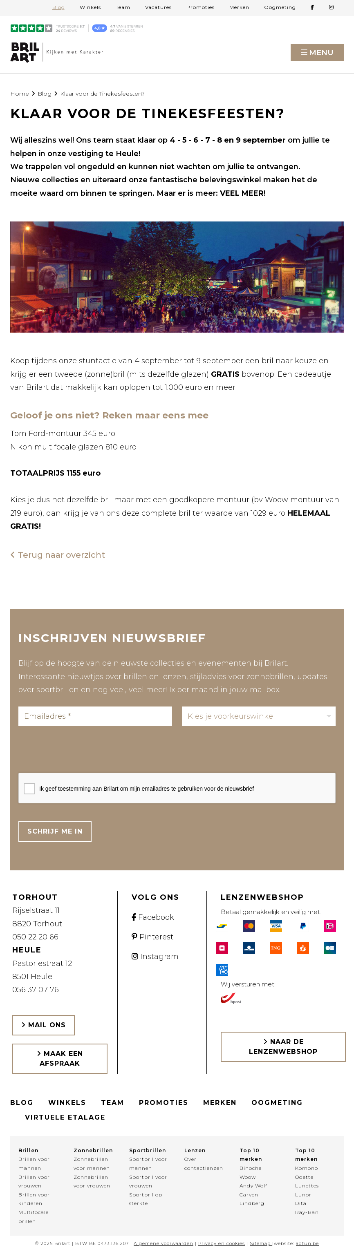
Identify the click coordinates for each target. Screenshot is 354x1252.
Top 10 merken (251, 1155)
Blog (58, 7)
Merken (239, 7)
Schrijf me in (55, 831)
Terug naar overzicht (57, 555)
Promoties (200, 7)
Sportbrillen (147, 1150)
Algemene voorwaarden (163, 1243)
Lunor (303, 1195)
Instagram (155, 956)
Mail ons (43, 1025)
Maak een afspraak (60, 1058)
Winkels (90, 7)
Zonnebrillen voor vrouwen (92, 1181)
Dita (301, 1203)
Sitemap (260, 1243)
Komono (306, 1168)
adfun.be (307, 1243)
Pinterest (152, 936)
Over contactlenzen (203, 1163)
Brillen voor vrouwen (34, 1181)
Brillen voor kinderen (34, 1199)
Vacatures (158, 7)
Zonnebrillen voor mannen (92, 1163)
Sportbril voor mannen (148, 1163)
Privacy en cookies (221, 1243)
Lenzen (195, 1150)
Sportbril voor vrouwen (148, 1181)
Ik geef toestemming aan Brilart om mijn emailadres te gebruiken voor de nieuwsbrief (146, 788)
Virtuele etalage (65, 1117)
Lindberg (252, 1203)
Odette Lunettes (307, 1181)
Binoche (251, 1168)
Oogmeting (280, 7)
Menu (321, 52)
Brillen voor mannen (34, 1163)
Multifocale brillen (33, 1216)
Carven (249, 1195)
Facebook (153, 917)
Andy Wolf (253, 1186)
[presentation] (80, 752)
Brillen (28, 1150)
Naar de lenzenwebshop (283, 1046)
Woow (248, 1177)
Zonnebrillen (93, 1150)
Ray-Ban (307, 1212)
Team (123, 7)
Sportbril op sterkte (145, 1199)
